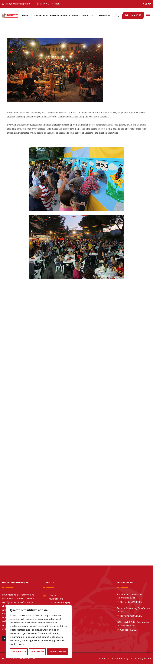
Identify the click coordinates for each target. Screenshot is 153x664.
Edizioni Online (59, 15)
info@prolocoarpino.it (18, 3)
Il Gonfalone (38, 15)
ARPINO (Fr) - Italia (50, 3)
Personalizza (19, 651)
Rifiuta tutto (37, 651)
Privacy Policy (143, 658)
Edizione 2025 (133, 15)
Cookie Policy (120, 658)
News (85, 15)
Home (25, 15)
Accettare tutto (57, 651)
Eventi (75, 15)
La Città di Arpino (101, 15)
